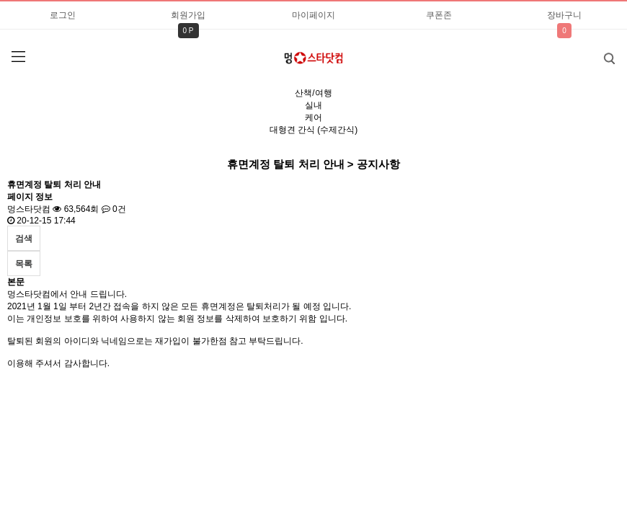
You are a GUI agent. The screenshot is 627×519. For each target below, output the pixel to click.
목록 (23, 264)
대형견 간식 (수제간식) (314, 130)
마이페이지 (313, 15)
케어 (313, 117)
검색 (598, 54)
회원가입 (188, 15)
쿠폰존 (439, 15)
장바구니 (564, 15)
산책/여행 (313, 93)
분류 (18, 57)
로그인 (63, 15)
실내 (313, 105)
